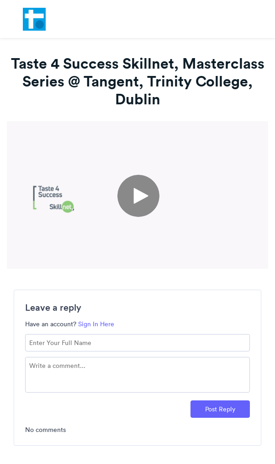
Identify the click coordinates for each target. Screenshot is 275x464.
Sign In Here (96, 324)
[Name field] (137, 342)
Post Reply (220, 409)
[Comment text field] (137, 375)
